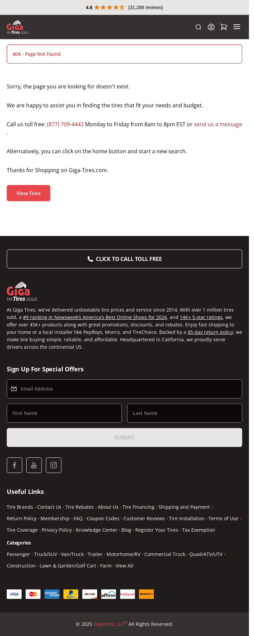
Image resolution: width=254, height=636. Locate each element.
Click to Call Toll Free (129, 259)
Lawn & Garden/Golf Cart (68, 565)
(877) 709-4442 (65, 124)
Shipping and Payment (184, 507)
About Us (108, 507)
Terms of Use (223, 518)
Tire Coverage (22, 530)
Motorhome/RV (123, 554)
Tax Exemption (198, 530)
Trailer (95, 554)
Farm (106, 565)
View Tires (28, 193)
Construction (21, 565)
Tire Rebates (79, 507)
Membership (54, 518)
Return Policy (21, 518)
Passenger (18, 554)
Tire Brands (20, 507)
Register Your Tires (156, 530)
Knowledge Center (96, 530)
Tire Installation (186, 518)
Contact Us (49, 507)
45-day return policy (210, 332)
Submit (124, 437)
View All (124, 565)
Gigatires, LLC (110, 624)
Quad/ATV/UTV (205, 554)
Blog (126, 530)
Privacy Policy (57, 530)
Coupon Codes (103, 518)
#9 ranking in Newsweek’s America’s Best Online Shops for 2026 (95, 317)
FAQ (78, 518)
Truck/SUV (45, 554)
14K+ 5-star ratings (201, 317)
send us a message (218, 124)
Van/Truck (72, 554)
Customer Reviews (144, 518)
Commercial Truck (164, 554)
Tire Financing (138, 507)
